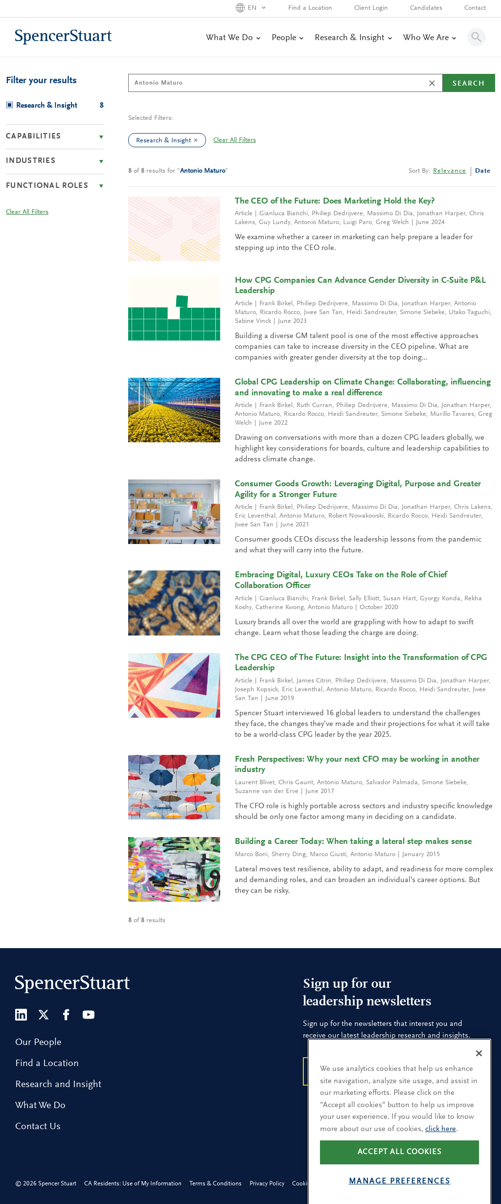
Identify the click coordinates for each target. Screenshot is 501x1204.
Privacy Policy (267, 1184)
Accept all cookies (400, 1173)
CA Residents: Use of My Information (133, 1184)
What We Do (233, 38)
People (287, 38)
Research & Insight (353, 38)
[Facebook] (66, 1015)
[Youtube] (88, 1015)
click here (440, 1150)
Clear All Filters (234, 140)
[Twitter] (43, 1015)
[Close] (479, 1074)
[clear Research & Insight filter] (198, 140)
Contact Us (38, 1127)
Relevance (449, 171)
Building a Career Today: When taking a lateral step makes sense (353, 842)
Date (483, 171)
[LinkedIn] (21, 1015)
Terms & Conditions (215, 1184)
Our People (38, 1042)
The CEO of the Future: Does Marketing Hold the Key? (335, 201)
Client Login (371, 8)
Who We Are (429, 38)
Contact (475, 8)
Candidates (426, 8)
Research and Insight (58, 1085)
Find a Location (310, 8)
